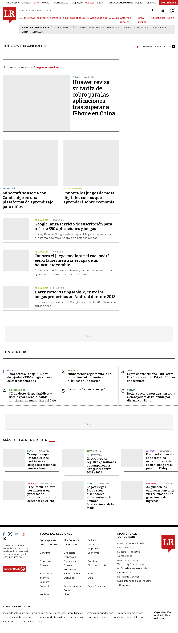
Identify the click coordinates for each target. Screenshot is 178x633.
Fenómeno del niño (64, 27)
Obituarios (69, 577)
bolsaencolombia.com (130, 612)
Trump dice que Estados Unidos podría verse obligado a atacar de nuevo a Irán (41, 461)
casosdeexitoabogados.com (19, 616)
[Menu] (21, 17)
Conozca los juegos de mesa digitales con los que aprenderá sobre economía (89, 197)
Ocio (90, 577)
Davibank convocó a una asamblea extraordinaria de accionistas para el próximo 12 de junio (160, 461)
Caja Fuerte (70, 544)
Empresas (45, 560)
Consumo (45, 552)
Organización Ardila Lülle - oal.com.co (162, 615)
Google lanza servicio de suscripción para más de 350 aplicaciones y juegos (73, 226)
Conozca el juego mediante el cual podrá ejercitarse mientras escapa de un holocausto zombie (72, 260)
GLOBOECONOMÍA (79, 18)
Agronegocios (48, 540)
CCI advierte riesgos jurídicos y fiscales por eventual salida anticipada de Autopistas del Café (32, 397)
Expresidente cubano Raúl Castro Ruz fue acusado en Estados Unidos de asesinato (151, 377)
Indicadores (46, 573)
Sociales (44, 594)
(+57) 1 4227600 (12, 557)
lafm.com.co (141, 616)
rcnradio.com (101, 616)
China (25, 32)
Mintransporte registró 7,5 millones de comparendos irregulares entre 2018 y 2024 (101, 465)
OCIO (65, 18)
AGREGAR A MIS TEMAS (158, 46)
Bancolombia (96, 27)
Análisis (92, 540)
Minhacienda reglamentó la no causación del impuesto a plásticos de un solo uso (89, 377)
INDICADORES (158, 18)
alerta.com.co (10, 621)
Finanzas (44, 565)
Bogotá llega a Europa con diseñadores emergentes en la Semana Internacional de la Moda (100, 497)
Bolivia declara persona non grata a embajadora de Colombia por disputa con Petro (151, 397)
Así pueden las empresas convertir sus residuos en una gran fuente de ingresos (160, 493)
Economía (93, 552)
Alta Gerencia (71, 540)
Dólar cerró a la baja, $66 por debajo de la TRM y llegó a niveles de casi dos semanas (30, 377)
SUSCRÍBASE (168, 2)
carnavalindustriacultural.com (55, 616)
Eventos (92, 560)
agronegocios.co (42, 612)
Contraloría (141, 27)
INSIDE (170, 18)
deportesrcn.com (32, 621)
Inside (91, 573)
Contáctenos (124, 555)
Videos (67, 594)
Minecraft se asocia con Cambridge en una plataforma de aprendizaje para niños (28, 200)
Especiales (70, 560)
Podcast (44, 585)
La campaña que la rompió (86, 389)
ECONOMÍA (42, 18)
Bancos (127, 27)
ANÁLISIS (114, 18)
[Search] (151, 10)
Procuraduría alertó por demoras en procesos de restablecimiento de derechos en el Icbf (41, 493)
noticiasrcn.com (122, 616)
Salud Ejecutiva (96, 585)
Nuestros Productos (128, 551)
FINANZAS (29, 18)
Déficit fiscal (159, 27)
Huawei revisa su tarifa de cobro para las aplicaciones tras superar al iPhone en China (93, 98)
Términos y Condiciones (130, 564)
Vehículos (37, 32)
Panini (82, 27)
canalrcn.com (83, 616)
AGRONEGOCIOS (99, 18)
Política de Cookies (128, 576)
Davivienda (113, 27)
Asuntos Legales (49, 544)
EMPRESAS (55, 18)
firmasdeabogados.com (100, 612)
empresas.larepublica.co (69, 612)
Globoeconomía (97, 565)
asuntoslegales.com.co (16, 612)
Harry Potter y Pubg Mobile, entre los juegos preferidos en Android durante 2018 (75, 294)
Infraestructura (72, 573)
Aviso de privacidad (128, 559)
